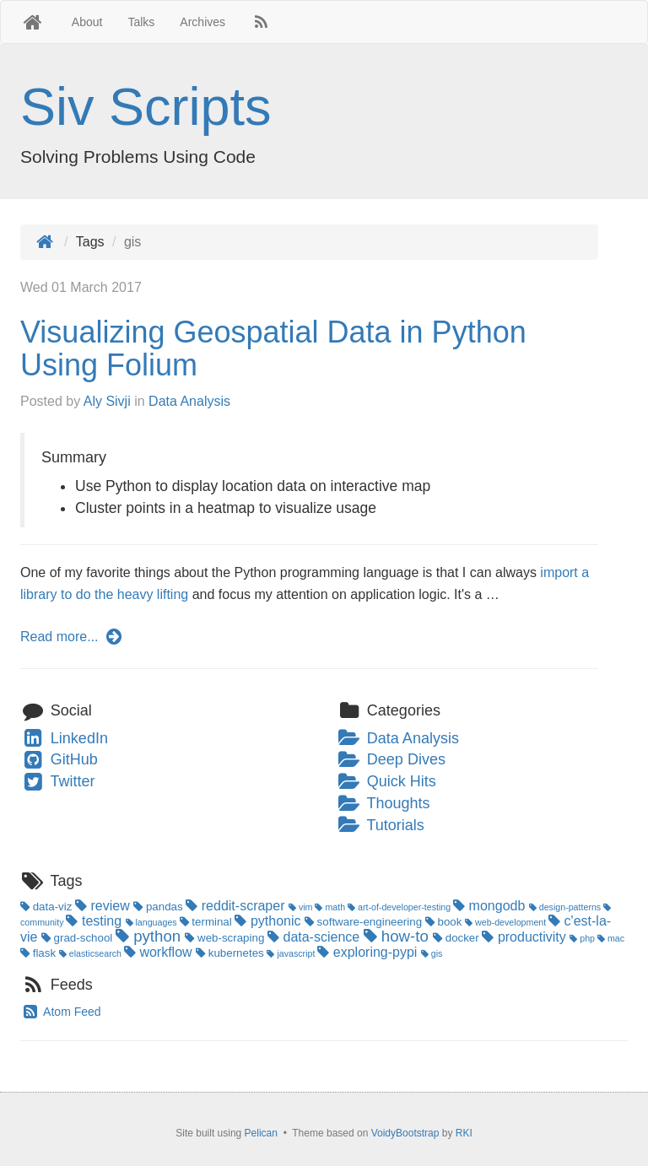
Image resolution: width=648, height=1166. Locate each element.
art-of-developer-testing (400, 907)
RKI (464, 1133)
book (445, 921)
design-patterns (566, 907)
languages (153, 922)
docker (457, 937)
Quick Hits (386, 781)
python (150, 936)
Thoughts (383, 803)
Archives (202, 22)
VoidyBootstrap (405, 1133)
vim (302, 907)
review (104, 906)
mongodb (491, 906)
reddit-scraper (237, 906)
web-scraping (226, 937)
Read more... (72, 636)
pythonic (269, 921)
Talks (140, 22)
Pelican (261, 1133)
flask (39, 953)
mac (610, 938)
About (87, 22)
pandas (159, 906)
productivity (526, 937)
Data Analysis (189, 401)
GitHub (59, 759)
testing (95, 921)
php (583, 938)
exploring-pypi (369, 952)
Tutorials (380, 825)
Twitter (57, 781)
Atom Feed (60, 1011)
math (331, 907)
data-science (315, 937)
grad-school (78, 937)
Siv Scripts (146, 106)
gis (432, 953)
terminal (207, 921)
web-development (506, 922)
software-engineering (365, 921)
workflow (160, 952)
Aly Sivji (107, 401)
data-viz (47, 906)
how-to (398, 936)
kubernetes (231, 953)
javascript (292, 953)
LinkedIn (64, 738)
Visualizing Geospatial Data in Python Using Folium (273, 349)
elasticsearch (91, 953)
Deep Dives (391, 759)
